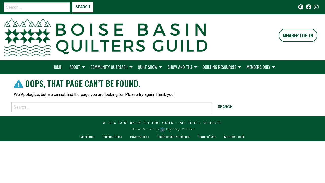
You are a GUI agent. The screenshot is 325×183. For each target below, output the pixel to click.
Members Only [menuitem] (258, 67)
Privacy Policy (139, 137)
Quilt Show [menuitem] (147, 67)
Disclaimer (87, 137)
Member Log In (298, 35)
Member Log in (234, 137)
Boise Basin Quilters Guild (146, 123)
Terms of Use (207, 137)
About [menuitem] (75, 67)
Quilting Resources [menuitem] (219, 67)
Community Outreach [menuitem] (109, 67)
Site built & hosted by (162, 129)
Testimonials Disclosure (173, 137)
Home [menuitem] (57, 67)
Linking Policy (112, 137)
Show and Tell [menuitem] (180, 67)
